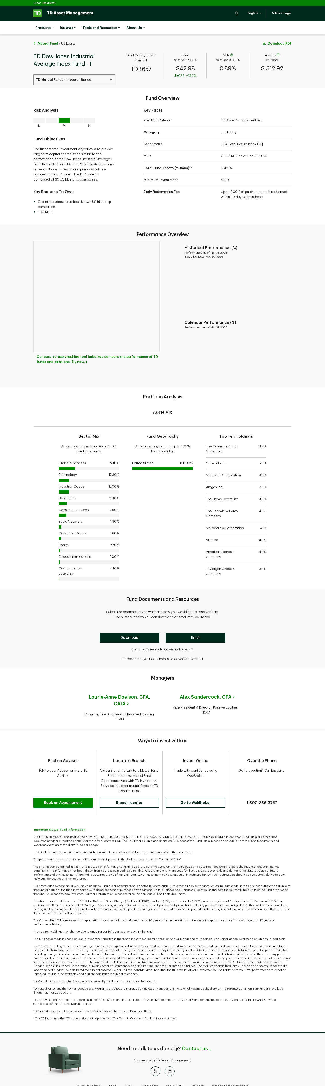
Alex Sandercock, (205, 686)
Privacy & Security (88, 1071)
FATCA (129, 1071)
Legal (113, 1071)
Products (44, 28)
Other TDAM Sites (44, 3)
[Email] (195, 627)
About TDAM (174, 1071)
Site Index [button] (197, 1071)
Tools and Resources (101, 28)
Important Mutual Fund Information (59, 815)
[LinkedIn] (170, 1057)
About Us (136, 28)
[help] (231, 44)
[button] (237, 13)
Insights (68, 28)
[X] (155, 1057)
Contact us (195, 1034)
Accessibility (149, 1071)
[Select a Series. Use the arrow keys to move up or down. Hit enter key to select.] (74, 68)
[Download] (129, 627)
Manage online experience (230, 1071)
